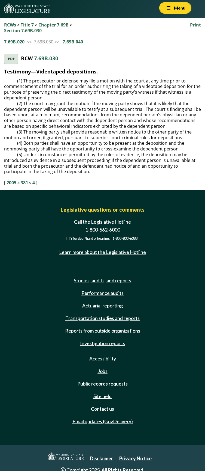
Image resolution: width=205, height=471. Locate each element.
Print (195, 25)
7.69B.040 (73, 42)
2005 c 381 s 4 (21, 183)
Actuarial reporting (102, 306)
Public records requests (102, 384)
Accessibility (102, 359)
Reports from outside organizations (102, 331)
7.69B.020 (14, 42)
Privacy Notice (135, 458)
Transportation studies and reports (102, 318)
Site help (102, 396)
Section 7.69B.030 (23, 31)
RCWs (10, 25)
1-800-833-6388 (124, 238)
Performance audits (102, 293)
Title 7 (27, 25)
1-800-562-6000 (102, 230)
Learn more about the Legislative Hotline (102, 252)
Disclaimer (101, 458)
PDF (11, 59)
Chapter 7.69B (53, 25)
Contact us (102, 409)
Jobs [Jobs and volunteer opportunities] (103, 371)
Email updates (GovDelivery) (102, 421)
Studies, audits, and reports (102, 280)
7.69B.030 (46, 58)
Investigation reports (102, 343)
